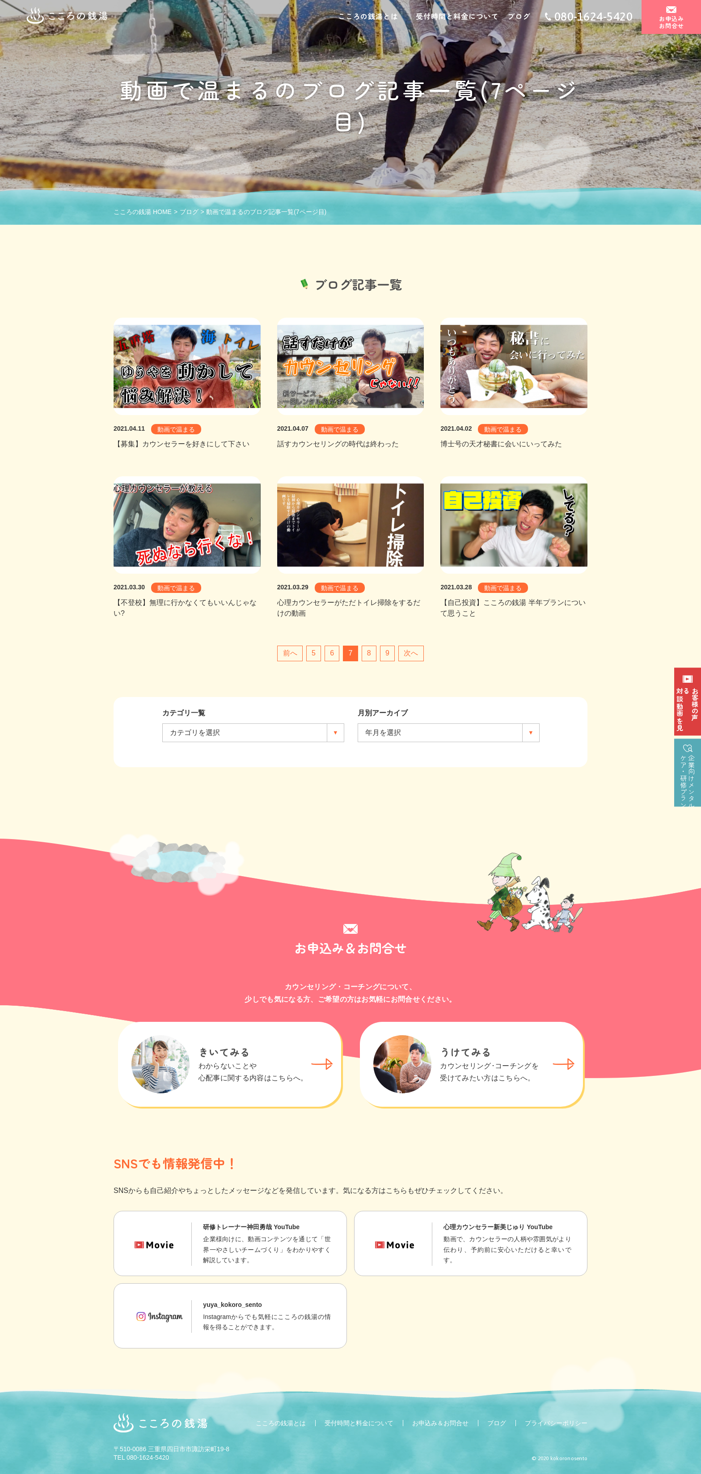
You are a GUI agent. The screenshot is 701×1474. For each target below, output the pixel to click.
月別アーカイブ (383, 713)
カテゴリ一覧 (183, 713)
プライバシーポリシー (556, 1423)
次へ (411, 653)
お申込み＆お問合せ (440, 1423)
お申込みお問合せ (671, 23)
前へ (290, 653)
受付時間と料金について (457, 17)
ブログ (518, 17)
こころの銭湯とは (368, 17)
